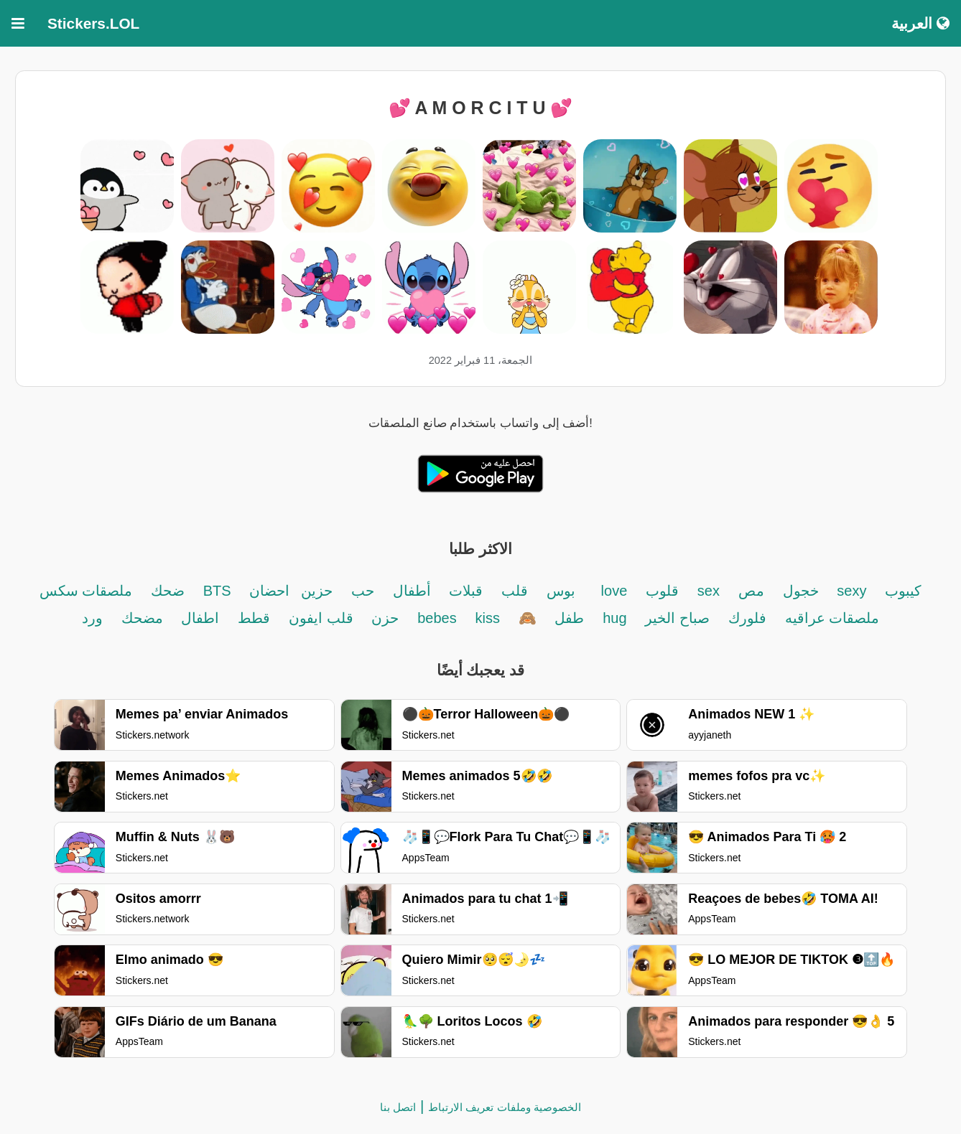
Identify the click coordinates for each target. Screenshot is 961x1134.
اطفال (200, 618)
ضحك (166, 591)
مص (751, 591)
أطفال (412, 591)
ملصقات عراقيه (832, 618)
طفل (569, 618)
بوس (561, 591)
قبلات (466, 591)
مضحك (142, 618)
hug (614, 618)
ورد (92, 618)
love (614, 591)
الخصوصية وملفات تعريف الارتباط (504, 1107)
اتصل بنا (398, 1107)
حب (362, 591)
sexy (851, 591)
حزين (317, 591)
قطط (254, 618)
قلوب (662, 591)
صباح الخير (677, 618)
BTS (217, 591)
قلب (514, 591)
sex (708, 591)
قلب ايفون (321, 618)
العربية (920, 23)
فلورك (747, 618)
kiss (487, 618)
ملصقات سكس (86, 591)
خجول (801, 591)
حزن (385, 618)
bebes (437, 618)
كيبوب (903, 591)
